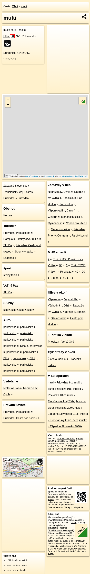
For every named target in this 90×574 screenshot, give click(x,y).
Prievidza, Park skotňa (16, 232)
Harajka (8, 239)
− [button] (8, 104)
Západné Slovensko (15, 185)
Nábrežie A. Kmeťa (74, 311)
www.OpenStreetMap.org (60, 520)
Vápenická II (55, 210)
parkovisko (9, 327)
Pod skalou (66, 204)
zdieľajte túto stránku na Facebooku (60, 495)
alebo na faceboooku (17, 565)
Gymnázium (55, 223)
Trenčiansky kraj (13, 192)
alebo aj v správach (16, 570)
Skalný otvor (23, 239)
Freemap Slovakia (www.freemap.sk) (61, 529)
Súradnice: (9, 52)
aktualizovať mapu (66, 438)
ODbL (73, 522)
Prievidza (23, 198)
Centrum (62, 235)
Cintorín (71, 210)
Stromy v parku (24, 251)
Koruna (7, 215)
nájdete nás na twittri (17, 560)
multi (24, 6)
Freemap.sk (49, 176)
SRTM (53, 548)
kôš (5, 309)
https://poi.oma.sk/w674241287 (74, 176)
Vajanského (71, 299)
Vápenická (54, 299)
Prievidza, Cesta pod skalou (20, 418)
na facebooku (57, 493)
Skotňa (7, 292)
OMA (15, 6)
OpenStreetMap (31, 176)
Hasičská (68, 197)
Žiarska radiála (57, 359)
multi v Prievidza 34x (60, 382)
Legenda (8, 257)
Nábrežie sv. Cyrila (59, 191)
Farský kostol (79, 235)
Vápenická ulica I (76, 223)
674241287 (71, 441)
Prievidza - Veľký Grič (61, 341)
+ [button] (8, 99)
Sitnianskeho (58, 318)
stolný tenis (10, 275)
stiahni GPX (53, 446)
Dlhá (9, 36)
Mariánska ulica (70, 216)
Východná (54, 305)
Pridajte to (80, 548)
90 (60, 265)
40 (76, 271)
